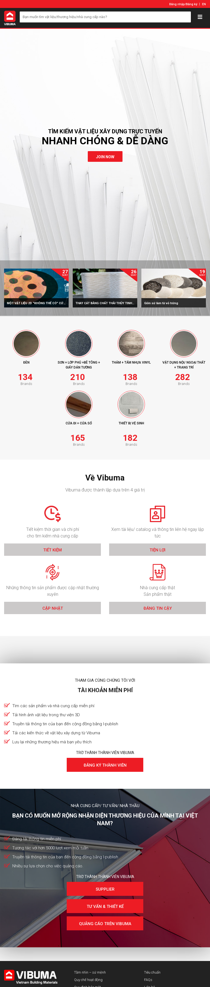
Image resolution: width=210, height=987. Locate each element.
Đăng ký (191, 4)
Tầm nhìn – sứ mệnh (90, 972)
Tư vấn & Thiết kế (105, 906)
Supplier (105, 889)
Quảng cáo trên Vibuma (105, 923)
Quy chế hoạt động (88, 980)
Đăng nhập (177, 4)
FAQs (148, 980)
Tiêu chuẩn (152, 972)
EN (204, 4)
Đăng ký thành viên (105, 765)
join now (105, 157)
